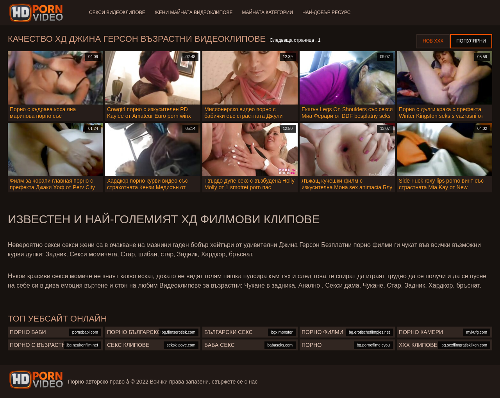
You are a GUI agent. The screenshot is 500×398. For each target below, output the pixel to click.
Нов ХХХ (433, 41)
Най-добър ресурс (326, 12)
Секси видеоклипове (117, 12)
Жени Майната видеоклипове (194, 12)
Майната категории (267, 12)
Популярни (471, 41)
